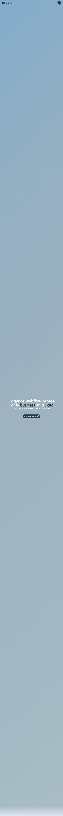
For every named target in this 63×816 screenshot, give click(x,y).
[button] (59, 3)
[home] (8, 3)
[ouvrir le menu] (59, 3)
